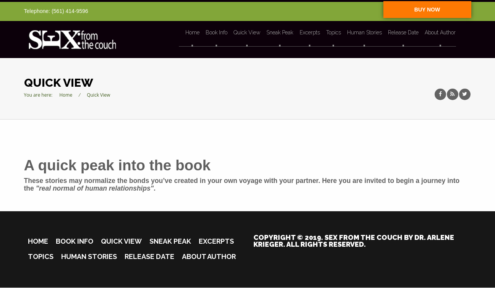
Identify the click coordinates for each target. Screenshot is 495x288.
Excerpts (310, 33)
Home (193, 33)
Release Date (403, 33)
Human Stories (364, 33)
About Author (439, 33)
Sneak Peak (280, 33)
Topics (333, 33)
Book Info (217, 33)
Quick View (247, 33)
